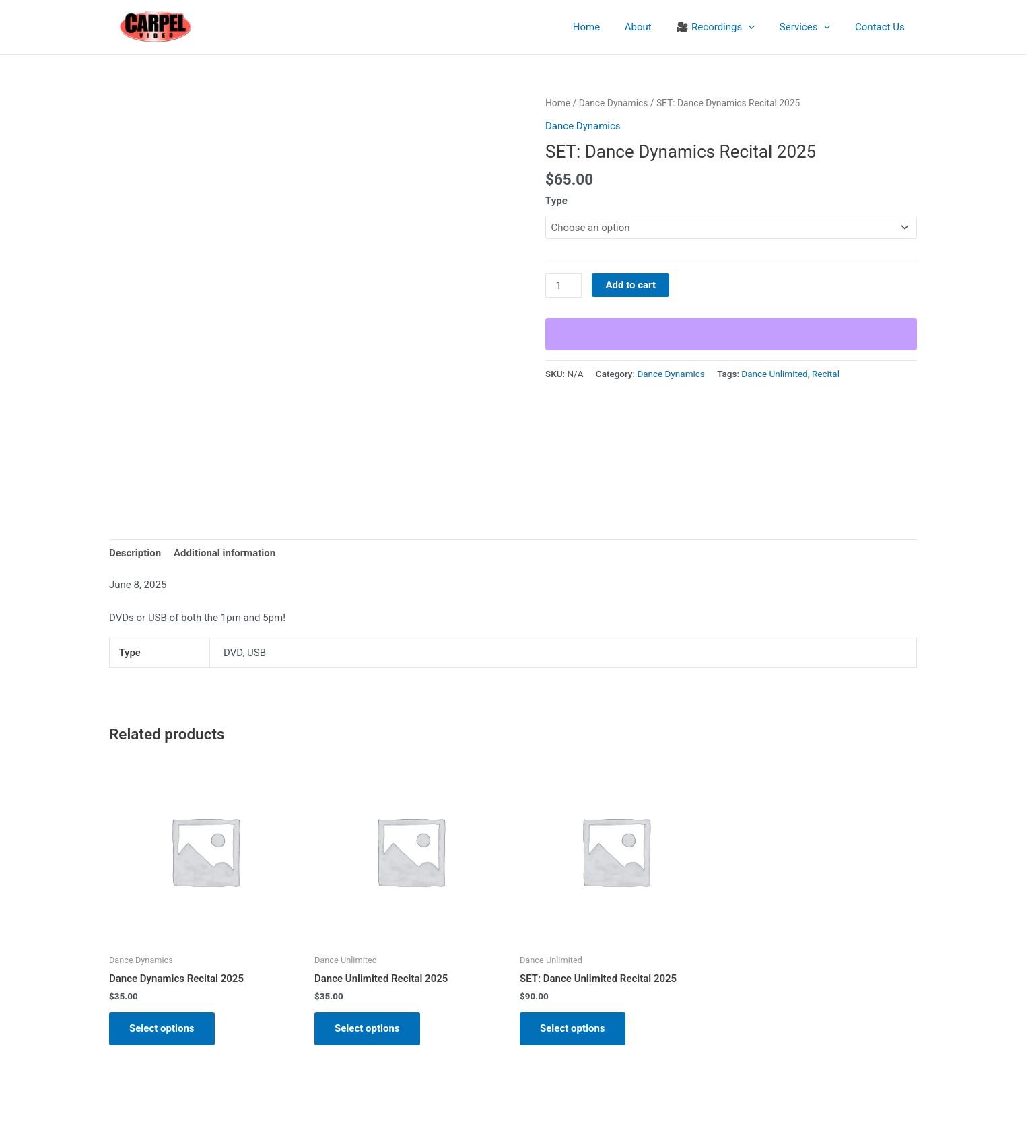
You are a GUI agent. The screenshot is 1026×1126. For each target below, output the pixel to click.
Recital (826, 373)
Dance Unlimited (774, 373)
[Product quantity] (563, 285)
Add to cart (630, 285)
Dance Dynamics (613, 103)
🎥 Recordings (726, 27)
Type (556, 201)
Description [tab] (135, 553)
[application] (759, 27)
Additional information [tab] (224, 553)
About (653, 27)
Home (606, 27)
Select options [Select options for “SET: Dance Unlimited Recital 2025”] (572, 1028)
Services (811, 27)
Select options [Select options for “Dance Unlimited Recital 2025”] (367, 1028)
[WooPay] (731, 334)
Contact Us (882, 27)
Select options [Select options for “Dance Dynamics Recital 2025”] (162, 1028)
